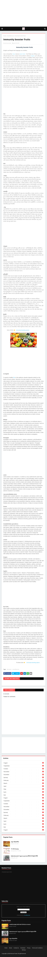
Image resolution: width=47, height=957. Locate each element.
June (24, 792)
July (24, 795)
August (24, 763)
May (24, 789)
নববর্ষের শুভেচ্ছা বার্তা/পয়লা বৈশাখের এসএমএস (20, 924)
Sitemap (24, 950)
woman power (7, 43)
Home (4, 36)
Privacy (28, 948)
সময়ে (13, 54)
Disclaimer (22, 948)
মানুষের (32, 56)
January (24, 777)
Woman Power (13, 953)
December (24, 774)
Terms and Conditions (37, 948)
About (10, 948)
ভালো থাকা (22, 54)
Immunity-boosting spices (33, 662)
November (24, 771)
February (24, 780)
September (24, 766)
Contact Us (16, 948)
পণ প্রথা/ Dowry (15, 849)
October (24, 768)
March (24, 783)
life (14, 377)
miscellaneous (10, 36)
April (24, 786)
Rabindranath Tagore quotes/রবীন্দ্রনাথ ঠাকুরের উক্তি (24, 856)
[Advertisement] (23, 13)
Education (9, 669)
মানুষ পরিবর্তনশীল (15, 842)
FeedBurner (27, 915)
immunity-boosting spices (22, 330)
